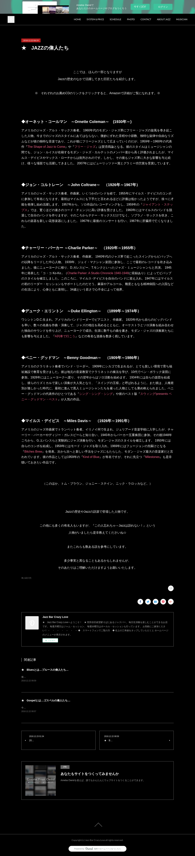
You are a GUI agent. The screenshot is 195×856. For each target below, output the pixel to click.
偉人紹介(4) (26, 578)
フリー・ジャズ (85, 146)
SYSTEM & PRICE (95, 19)
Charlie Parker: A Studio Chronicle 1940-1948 (98, 273)
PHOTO (131, 19)
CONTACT (146, 19)
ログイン (163, 6)
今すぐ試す (140, 6)
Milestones (152, 457)
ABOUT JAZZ (163, 19)
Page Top (97, 825)
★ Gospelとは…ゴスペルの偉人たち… (45, 700)
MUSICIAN (181, 19)
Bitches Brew (33, 451)
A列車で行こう (65, 336)
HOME (77, 19)
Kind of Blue (91, 457)
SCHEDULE (115, 19)
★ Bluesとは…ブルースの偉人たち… (45, 669)
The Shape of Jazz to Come (46, 146)
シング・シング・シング (96, 393)
